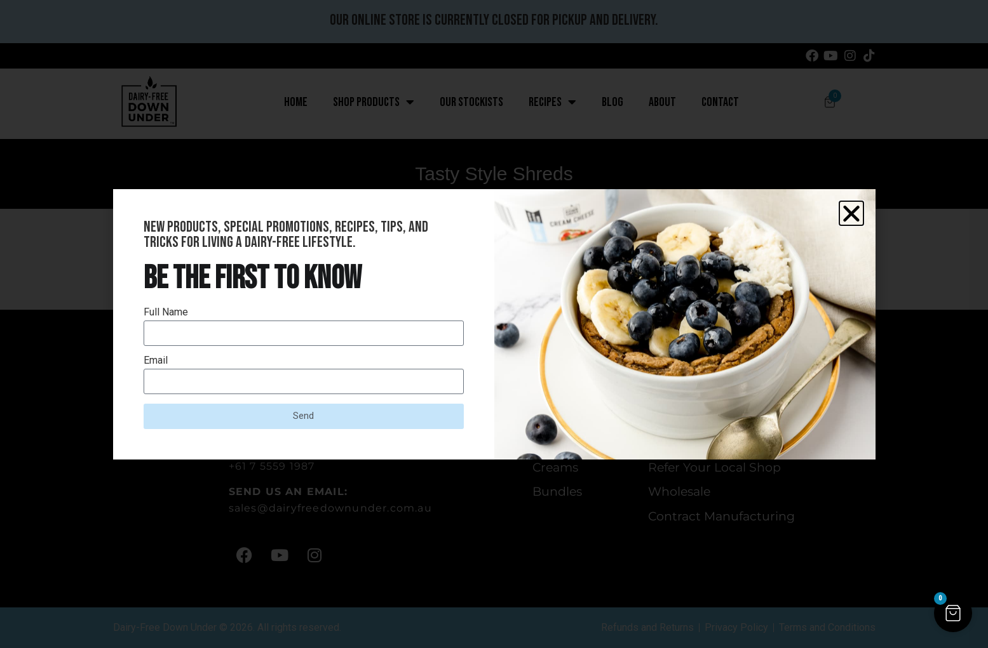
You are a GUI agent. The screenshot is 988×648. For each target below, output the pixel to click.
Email (156, 360)
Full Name (166, 312)
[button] (851, 213)
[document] (494, 324)
